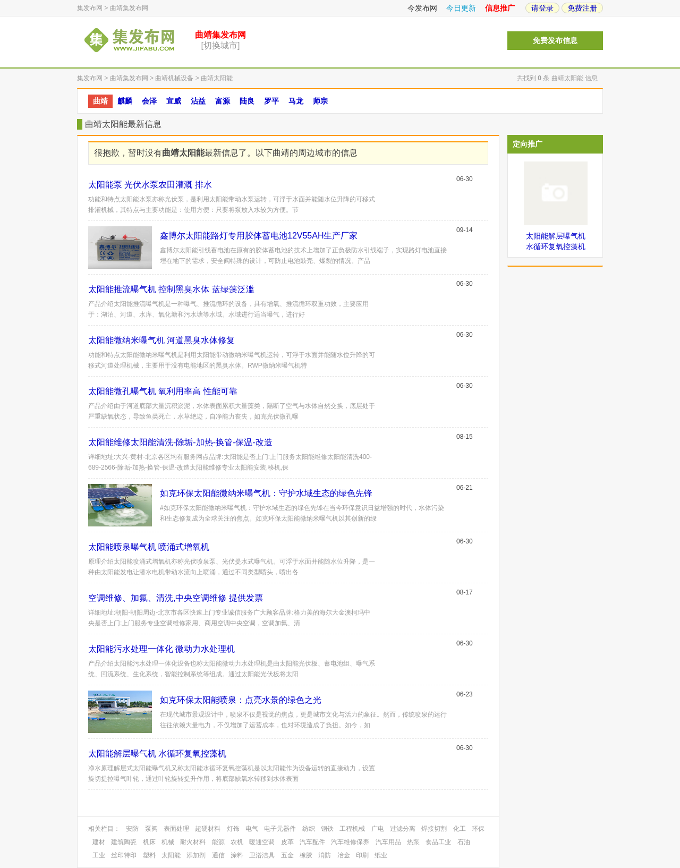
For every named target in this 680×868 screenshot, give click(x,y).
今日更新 (461, 8)
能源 (218, 842)
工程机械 (352, 828)
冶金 (343, 855)
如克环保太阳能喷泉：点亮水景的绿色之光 (240, 699)
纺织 (308, 828)
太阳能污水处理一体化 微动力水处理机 (161, 648)
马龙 (295, 101)
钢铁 (327, 828)
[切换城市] (220, 45)
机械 (168, 842)
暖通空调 (262, 842)
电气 (251, 828)
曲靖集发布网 (129, 8)
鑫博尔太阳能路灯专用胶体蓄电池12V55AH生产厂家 (259, 235)
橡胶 (306, 855)
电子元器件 (280, 828)
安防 (132, 828)
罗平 (271, 101)
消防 (324, 855)
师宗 (320, 101)
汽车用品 (388, 842)
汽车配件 (312, 842)
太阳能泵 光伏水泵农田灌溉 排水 (150, 184)
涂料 (237, 855)
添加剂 (196, 855)
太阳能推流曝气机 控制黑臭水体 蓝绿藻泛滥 (171, 289)
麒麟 (124, 101)
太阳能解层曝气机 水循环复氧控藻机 (157, 753)
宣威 (173, 101)
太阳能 (171, 855)
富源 (222, 101)
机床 (149, 842)
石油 (463, 842)
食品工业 (438, 842)
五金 (287, 855)
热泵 (413, 842)
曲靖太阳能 (217, 78)
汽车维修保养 (350, 842)
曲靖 (100, 101)
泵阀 (151, 828)
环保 (478, 828)
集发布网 (90, 8)
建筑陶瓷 (124, 842)
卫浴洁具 (262, 855)
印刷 (362, 855)
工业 (98, 855)
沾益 (198, 101)
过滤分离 (402, 828)
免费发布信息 (555, 41)
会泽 (149, 101)
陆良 (247, 101)
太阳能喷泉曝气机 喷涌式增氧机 (148, 546)
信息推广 (500, 8)
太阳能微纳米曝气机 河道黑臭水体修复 (161, 340)
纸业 (381, 855)
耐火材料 (193, 842)
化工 (459, 828)
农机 (237, 842)
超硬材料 (207, 828)
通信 (218, 855)
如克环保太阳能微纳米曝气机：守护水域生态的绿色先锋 (266, 493)
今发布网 (422, 8)
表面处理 (176, 828)
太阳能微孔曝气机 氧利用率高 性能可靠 (162, 391)
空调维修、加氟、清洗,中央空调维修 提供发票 (175, 597)
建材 (98, 842)
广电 (377, 828)
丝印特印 (124, 855)
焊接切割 (434, 828)
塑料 (149, 855)
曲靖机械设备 (174, 78)
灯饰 (233, 828)
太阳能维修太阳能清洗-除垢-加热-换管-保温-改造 (180, 442)
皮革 (287, 842)
